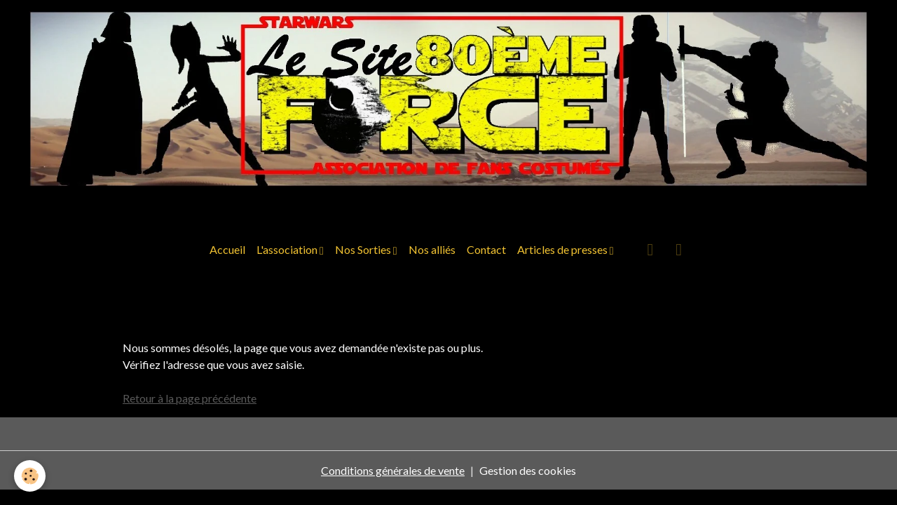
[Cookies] (30, 476)
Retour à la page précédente (189, 398)
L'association (288, 249)
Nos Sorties (364, 249)
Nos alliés (432, 249)
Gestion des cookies (527, 470)
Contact (486, 249)
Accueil (227, 249)
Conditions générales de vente (393, 470)
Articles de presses (563, 249)
